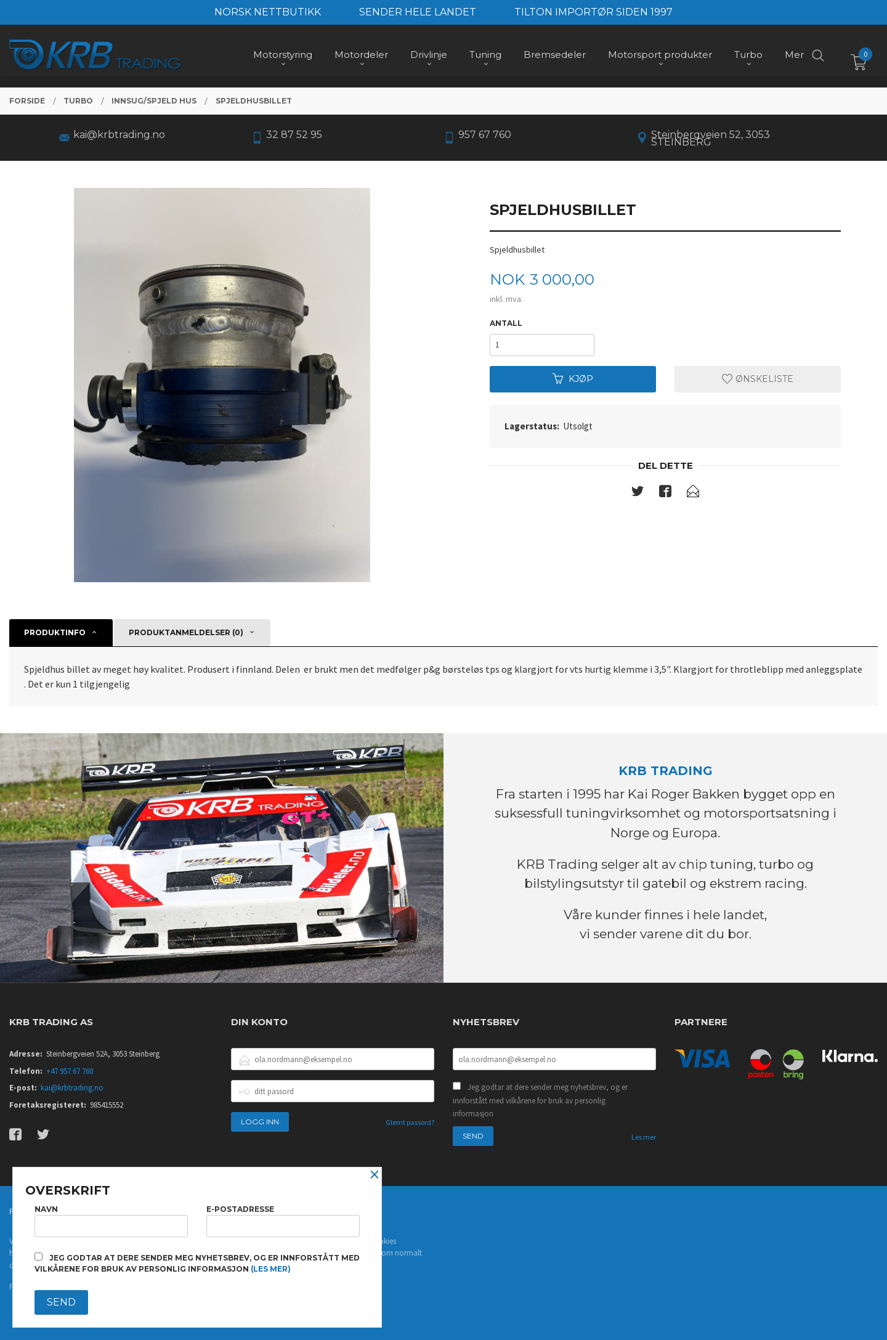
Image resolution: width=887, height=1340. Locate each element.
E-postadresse (283, 1220)
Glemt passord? (410, 1122)
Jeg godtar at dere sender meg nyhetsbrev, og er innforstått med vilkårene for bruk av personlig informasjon (540, 1100)
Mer (794, 56)
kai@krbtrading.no (72, 1087)
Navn (111, 1220)
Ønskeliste (757, 378)
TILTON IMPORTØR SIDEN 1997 (593, 12)
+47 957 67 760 (69, 1071)
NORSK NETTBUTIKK (267, 12)
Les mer (643, 1137)
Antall (506, 323)
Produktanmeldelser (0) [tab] (186, 632)
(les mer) (271, 1268)
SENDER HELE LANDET (417, 12)
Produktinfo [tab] (55, 632)
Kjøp (573, 378)
